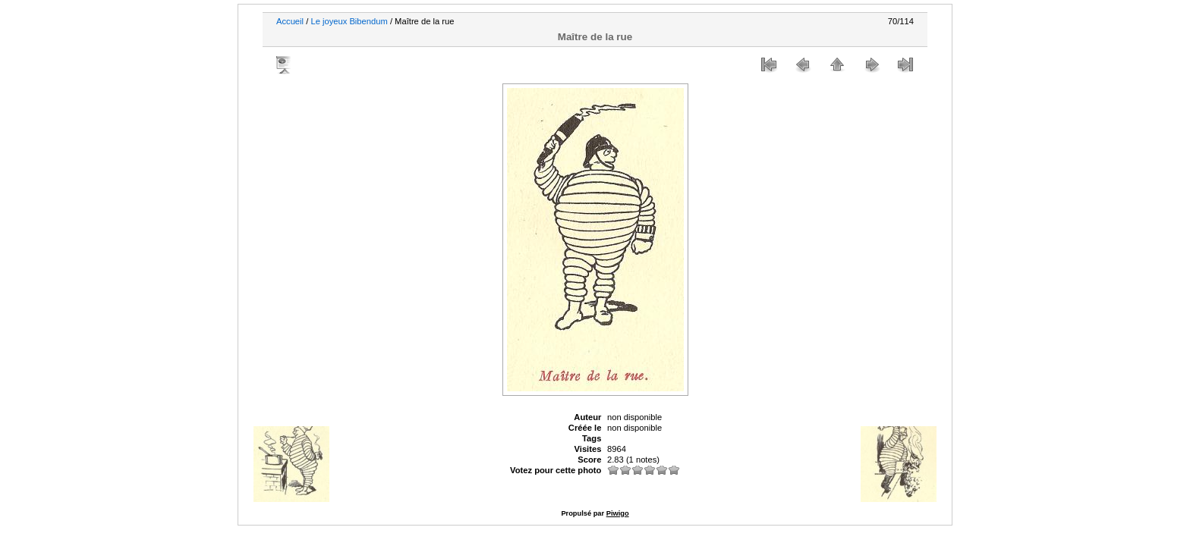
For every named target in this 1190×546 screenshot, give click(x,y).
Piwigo (617, 513)
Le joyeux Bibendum (348, 21)
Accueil (290, 21)
